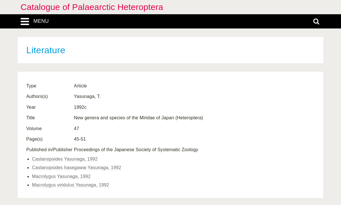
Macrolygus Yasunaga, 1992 (61, 176)
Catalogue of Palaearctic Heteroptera (92, 7)
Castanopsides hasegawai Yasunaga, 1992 (76, 167)
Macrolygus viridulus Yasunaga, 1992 (70, 185)
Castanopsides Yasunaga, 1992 (65, 159)
